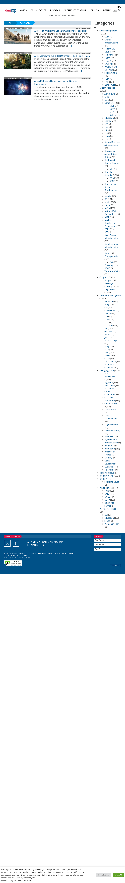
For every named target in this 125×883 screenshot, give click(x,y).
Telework (108, 469)
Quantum (108, 466)
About (6, 557)
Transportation (111, 256)
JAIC (106, 337)
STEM (107, 521)
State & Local (12, 555)
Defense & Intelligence (14, 28)
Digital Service (111, 424)
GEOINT (108, 331)
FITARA (107, 60)
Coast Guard (110, 310)
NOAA (112, 109)
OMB (106, 493)
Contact (21, 557)
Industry (108, 445)
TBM (106, 78)
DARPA (107, 313)
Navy (106, 346)
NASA (107, 208)
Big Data (108, 382)
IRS (105, 199)
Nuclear (108, 355)
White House (105, 487)
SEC (106, 232)
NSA (106, 352)
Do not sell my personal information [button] (16, 880)
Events (42, 10)
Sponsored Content (75, 10)
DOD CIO (108, 325)
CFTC (106, 96)
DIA (106, 316)
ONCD (107, 496)
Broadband (109, 388)
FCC (106, 127)
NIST (111, 106)
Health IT (108, 436)
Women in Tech (111, 524)
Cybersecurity (110, 403)
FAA (111, 262)
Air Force (108, 301)
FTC (106, 139)
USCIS (112, 181)
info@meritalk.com (35, 544)
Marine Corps (110, 340)
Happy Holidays (106, 472)
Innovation (109, 448)
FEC (106, 133)
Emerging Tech (106, 370)
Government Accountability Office (111, 154)
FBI (105, 328)
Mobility (108, 457)
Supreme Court (111, 481)
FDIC (106, 130)
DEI (106, 514)
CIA (106, 307)
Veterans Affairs (112, 271)
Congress (103, 277)
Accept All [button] (118, 875)
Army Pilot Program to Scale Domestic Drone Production (60, 30)
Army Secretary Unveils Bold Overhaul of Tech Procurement (62, 56)
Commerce (109, 102)
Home (22, 10)
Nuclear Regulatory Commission (110, 223)
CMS (106, 99)
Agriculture (109, 93)
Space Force (110, 361)
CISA (111, 178)
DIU (106, 322)
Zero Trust (109, 84)
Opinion (95, 10)
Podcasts (61, 553)
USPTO (112, 115)
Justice (107, 202)
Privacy (28, 557)
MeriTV (106, 10)
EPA (106, 124)
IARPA (107, 334)
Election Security (112, 430)
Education (109, 118)
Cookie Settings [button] (103, 875)
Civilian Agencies (107, 87)
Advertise (13, 557)
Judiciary (103, 478)
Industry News (106, 475)
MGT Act (108, 63)
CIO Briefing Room (108, 30)
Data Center (110, 409)
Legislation (109, 289)
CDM (106, 36)
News (31, 10)
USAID (107, 268)
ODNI (107, 358)
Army (28, 28)
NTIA (111, 112)
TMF (106, 81)
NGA (106, 349)
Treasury (108, 265)
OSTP (107, 499)
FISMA (107, 57)
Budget (107, 280)
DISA (106, 319)
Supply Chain (110, 72)
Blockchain (109, 385)
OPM (106, 229)
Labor (107, 205)
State (106, 253)
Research (55, 10)
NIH (111, 169)
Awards (71, 553)
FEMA (107, 136)
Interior (108, 196)
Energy (107, 121)
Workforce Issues (107, 508)
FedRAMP (108, 54)
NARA (107, 490)
